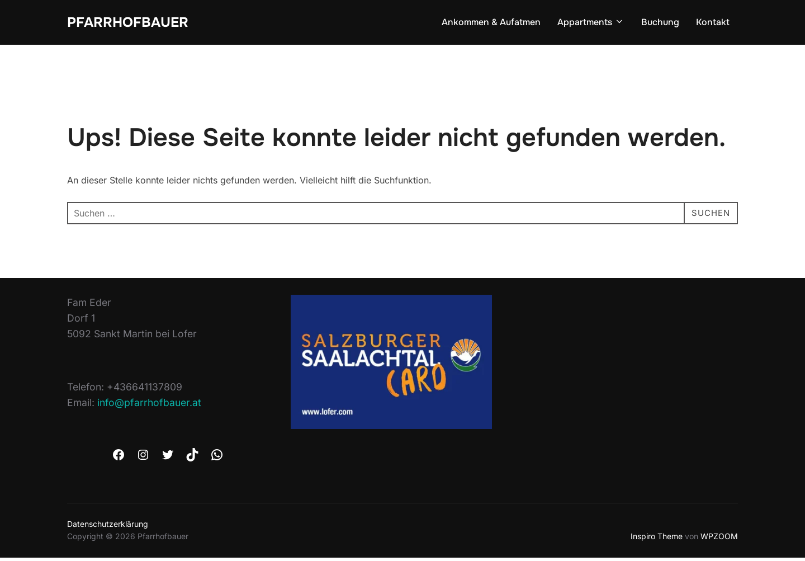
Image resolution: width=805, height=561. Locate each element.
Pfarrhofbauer (131, 22)
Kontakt (713, 23)
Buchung (660, 23)
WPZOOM (719, 539)
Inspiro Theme (657, 539)
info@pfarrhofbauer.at (149, 406)
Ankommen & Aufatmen (491, 23)
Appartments (590, 23)
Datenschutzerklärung (107, 527)
